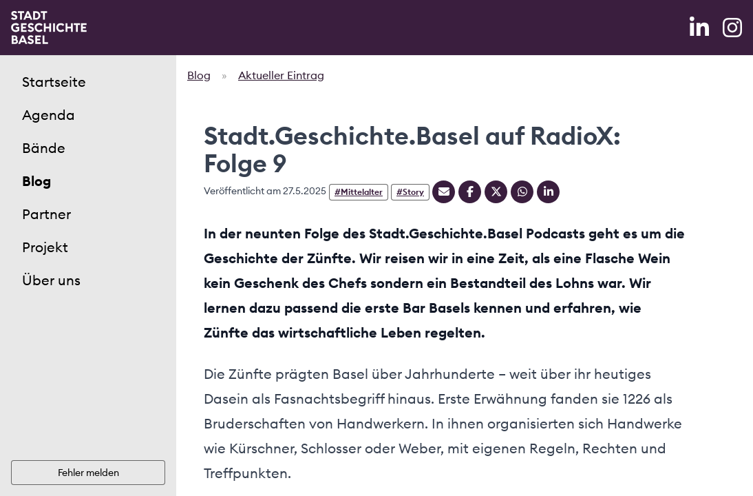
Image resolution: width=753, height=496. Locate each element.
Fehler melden (88, 472)
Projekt (45, 247)
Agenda (48, 114)
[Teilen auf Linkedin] (548, 191)
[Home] (49, 27)
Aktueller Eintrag (281, 75)
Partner (46, 214)
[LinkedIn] (701, 28)
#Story (410, 192)
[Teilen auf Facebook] (469, 191)
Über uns (51, 280)
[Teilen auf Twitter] (496, 191)
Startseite (54, 81)
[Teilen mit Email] (443, 191)
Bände (43, 147)
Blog (36, 180)
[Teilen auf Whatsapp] (522, 191)
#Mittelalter (359, 192)
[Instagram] (732, 28)
